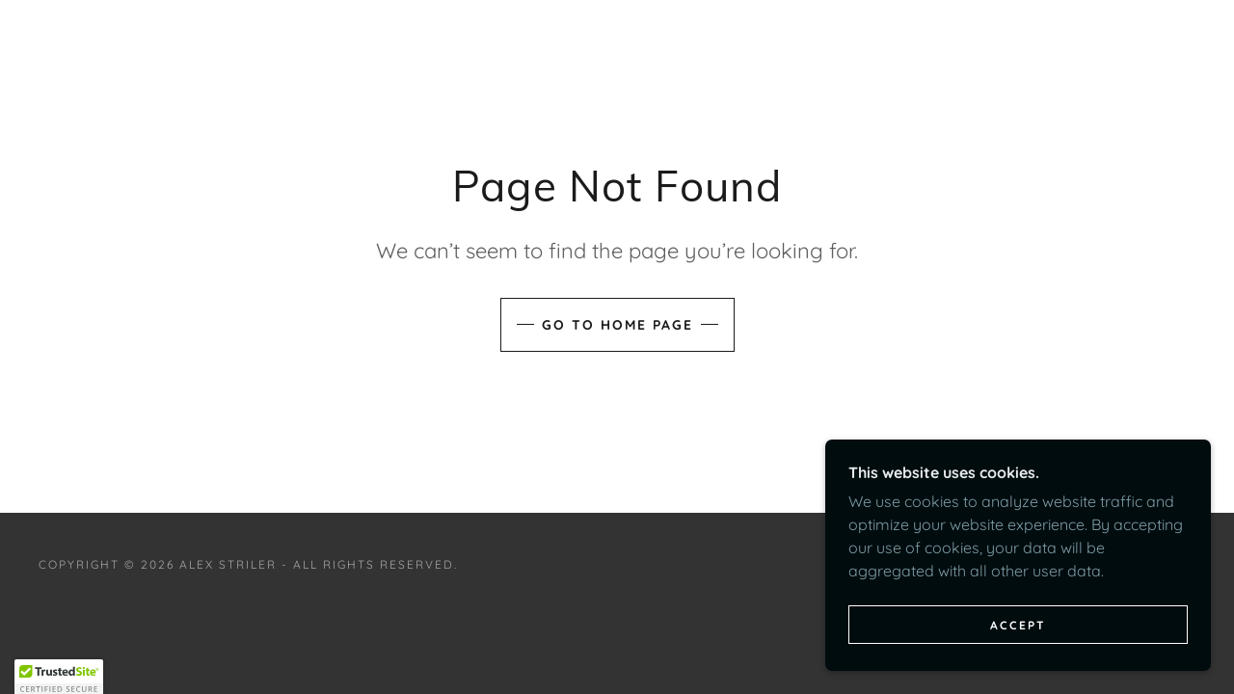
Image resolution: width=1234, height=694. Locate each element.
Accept (1018, 625)
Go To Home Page (617, 325)
